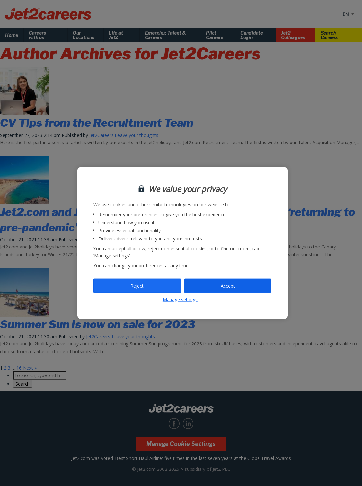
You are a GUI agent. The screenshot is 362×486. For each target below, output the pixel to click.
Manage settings (180, 299)
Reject (137, 285)
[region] (182, 243)
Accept (228, 285)
